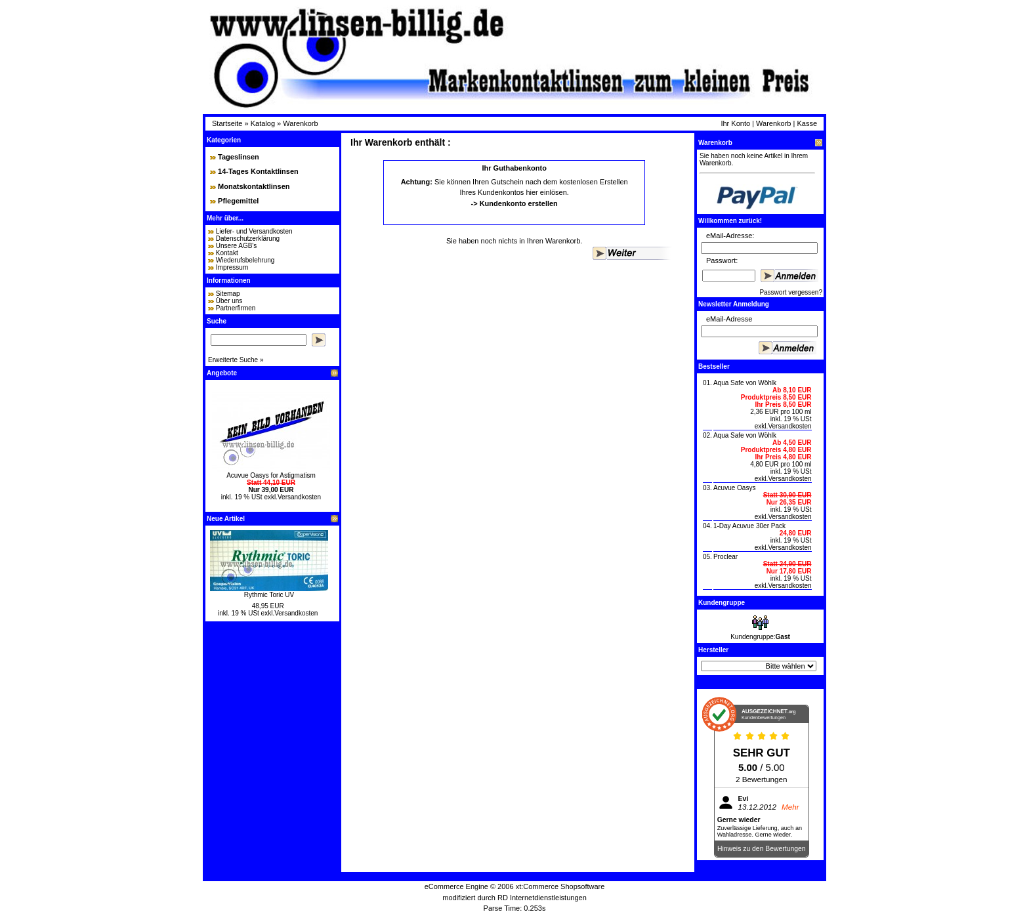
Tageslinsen (238, 157)
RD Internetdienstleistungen (542, 898)
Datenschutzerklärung (248, 238)
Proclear (725, 556)
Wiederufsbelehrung (245, 260)
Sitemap (228, 293)
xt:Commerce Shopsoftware (560, 886)
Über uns (229, 300)
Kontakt (227, 253)
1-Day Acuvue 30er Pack (749, 526)
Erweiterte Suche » (236, 360)
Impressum (232, 267)
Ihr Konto (735, 123)
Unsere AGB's (236, 245)
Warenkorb (300, 123)
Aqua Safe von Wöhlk (744, 382)
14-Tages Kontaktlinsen (258, 171)
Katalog (263, 123)
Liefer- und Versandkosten (254, 231)
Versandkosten (299, 497)
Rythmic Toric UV (269, 594)
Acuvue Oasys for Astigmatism (271, 475)
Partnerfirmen (236, 308)
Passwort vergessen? (790, 292)
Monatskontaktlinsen (253, 186)
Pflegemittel (238, 201)
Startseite (227, 123)
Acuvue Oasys (734, 487)
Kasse (807, 123)
